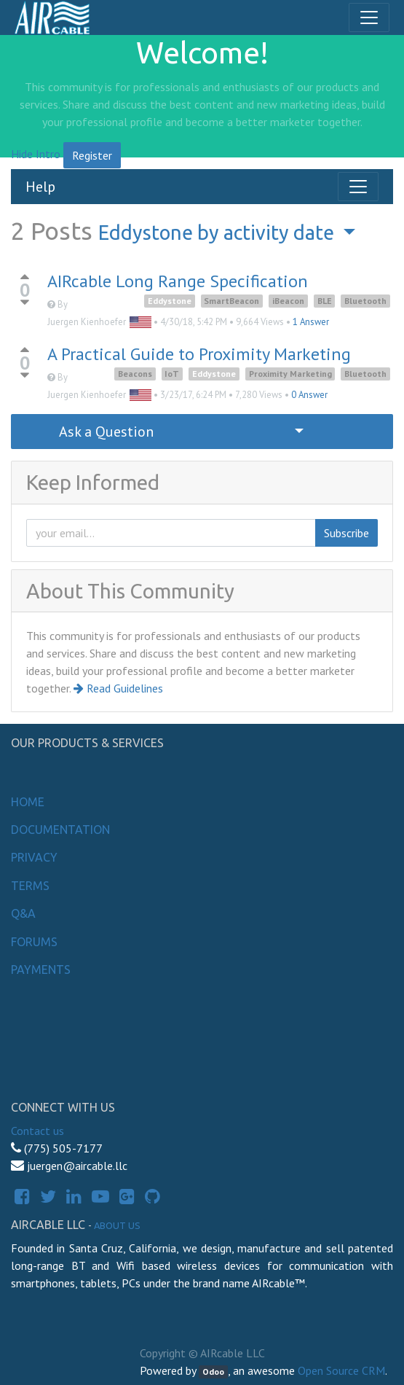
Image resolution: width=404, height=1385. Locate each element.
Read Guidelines (118, 688)
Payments (41, 969)
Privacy (34, 857)
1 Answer (311, 322)
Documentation (60, 829)
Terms (30, 885)
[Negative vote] (24, 303)
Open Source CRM (341, 1370)
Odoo (213, 1371)
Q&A (23, 913)
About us (117, 1225)
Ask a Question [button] (106, 431)
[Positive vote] (24, 276)
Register (92, 155)
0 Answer (309, 395)
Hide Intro (35, 154)
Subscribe (346, 533)
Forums (34, 941)
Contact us (37, 1130)
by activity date (218, 232)
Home (27, 801)
